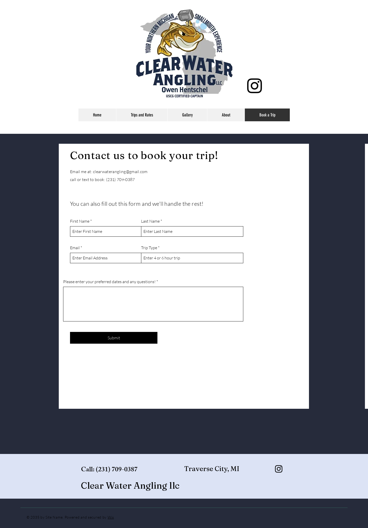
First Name (79, 221)
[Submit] (113, 338)
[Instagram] (254, 86)
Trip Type (149, 248)
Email (75, 248)
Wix (111, 517)
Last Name (150, 221)
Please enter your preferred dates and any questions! (109, 282)
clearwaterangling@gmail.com (120, 171)
